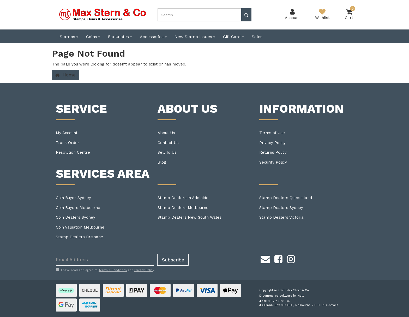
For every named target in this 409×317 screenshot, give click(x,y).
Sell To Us (167, 152)
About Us (166, 132)
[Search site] (246, 14)
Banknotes (120, 36)
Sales (257, 36)
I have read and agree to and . (105, 270)
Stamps (69, 36)
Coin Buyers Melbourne (78, 207)
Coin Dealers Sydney (75, 217)
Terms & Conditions (113, 270)
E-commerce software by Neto (281, 295)
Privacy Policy (272, 142)
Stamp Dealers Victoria (281, 217)
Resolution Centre (73, 152)
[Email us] (265, 258)
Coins (93, 36)
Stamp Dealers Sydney (281, 207)
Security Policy (273, 162)
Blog (162, 162)
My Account (66, 132)
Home (65, 75)
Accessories (153, 36)
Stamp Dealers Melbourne (183, 207)
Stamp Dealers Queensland (285, 197)
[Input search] (200, 14)
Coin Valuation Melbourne (80, 227)
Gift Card (233, 36)
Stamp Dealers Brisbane (79, 237)
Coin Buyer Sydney (73, 197)
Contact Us (168, 142)
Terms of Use (272, 132)
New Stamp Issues (195, 36)
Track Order (67, 142)
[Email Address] (105, 260)
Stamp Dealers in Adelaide (183, 197)
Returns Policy (273, 152)
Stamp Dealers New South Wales (189, 217)
